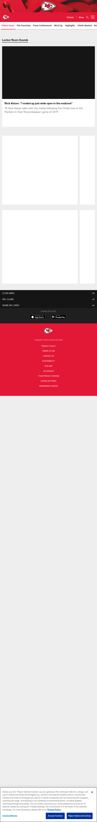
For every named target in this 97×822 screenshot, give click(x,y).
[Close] (92, 792)
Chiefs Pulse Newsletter (48, 369)
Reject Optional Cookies (79, 816)
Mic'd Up (48, 405)
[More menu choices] (93, 17)
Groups (48, 629)
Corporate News (48, 364)
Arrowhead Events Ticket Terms (48, 532)
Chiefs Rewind (48, 399)
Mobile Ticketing (48, 640)
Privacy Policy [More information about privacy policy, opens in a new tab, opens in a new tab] (54, 809)
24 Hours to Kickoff (48, 421)
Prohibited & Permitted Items (48, 589)
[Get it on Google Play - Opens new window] (58, 734)
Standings (48, 312)
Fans (48, 461)
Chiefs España (48, 697)
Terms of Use (48, 767)
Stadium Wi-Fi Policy (48, 516)
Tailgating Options (48, 651)
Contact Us (48, 499)
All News (48, 348)
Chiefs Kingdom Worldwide (48, 572)
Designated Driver (48, 600)
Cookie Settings (9, 815)
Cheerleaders (48, 410)
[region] (48, 804)
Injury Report (49, 307)
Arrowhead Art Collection (48, 526)
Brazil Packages (48, 673)
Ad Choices (48, 787)
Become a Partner (48, 537)
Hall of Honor (48, 334)
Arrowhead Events (48, 657)
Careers (48, 505)
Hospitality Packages (48, 662)
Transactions (48, 301)
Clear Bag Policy (48, 594)
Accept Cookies (55, 816)
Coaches (48, 323)
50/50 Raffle (49, 556)
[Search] (87, 17)
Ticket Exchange (48, 667)
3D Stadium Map (49, 578)
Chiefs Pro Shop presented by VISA (48, 521)
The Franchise (48, 383)
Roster (48, 296)
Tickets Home (48, 619)
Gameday (48, 440)
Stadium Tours (48, 583)
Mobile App (48, 562)
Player (48, 445)
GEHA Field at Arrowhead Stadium (48, 605)
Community (48, 415)
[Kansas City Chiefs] (48, 747)
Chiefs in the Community (48, 467)
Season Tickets (49, 624)
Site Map (49, 782)
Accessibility (48, 777)
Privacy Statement (48, 510)
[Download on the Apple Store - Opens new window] (37, 733)
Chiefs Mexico (48, 692)
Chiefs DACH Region (48, 686)
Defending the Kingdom (48, 486)
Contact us (48, 772)
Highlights (48, 394)
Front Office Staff (48, 329)
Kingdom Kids (48, 551)
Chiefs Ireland (48, 703)
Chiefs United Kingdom (48, 708)
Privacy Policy (48, 762)
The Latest (48, 426)
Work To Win (49, 388)
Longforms (48, 353)
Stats (48, 318)
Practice (48, 450)
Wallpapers (48, 567)
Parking (48, 635)
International (48, 358)
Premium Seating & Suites (48, 646)
